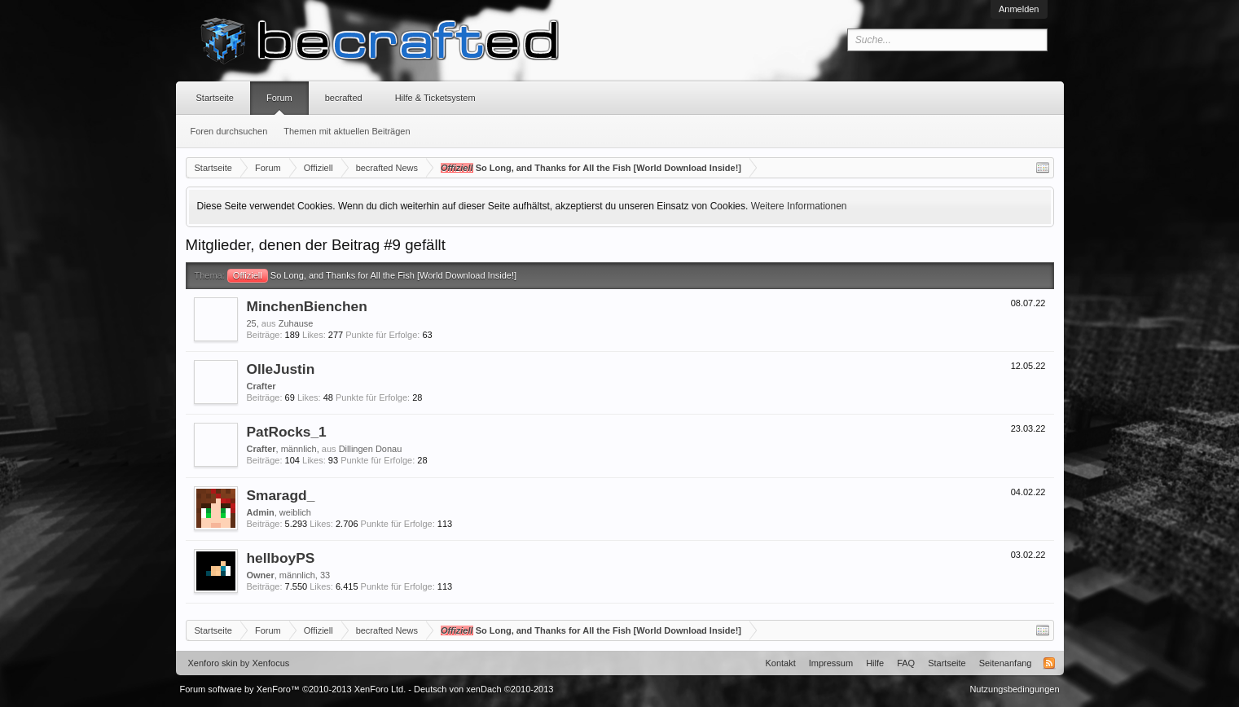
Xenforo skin (213, 663)
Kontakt (780, 663)
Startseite (215, 98)
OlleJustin (281, 369)
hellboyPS (281, 558)
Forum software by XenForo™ (293, 689)
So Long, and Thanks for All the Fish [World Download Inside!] (371, 275)
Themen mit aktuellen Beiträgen (346, 131)
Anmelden (1019, 9)
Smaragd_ (281, 495)
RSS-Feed (1049, 663)
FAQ (906, 663)
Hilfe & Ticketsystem (435, 98)
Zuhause (296, 323)
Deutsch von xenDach (483, 689)
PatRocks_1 (287, 432)
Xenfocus (270, 663)
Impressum (831, 663)
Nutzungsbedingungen (1014, 689)
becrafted (343, 98)
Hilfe (875, 663)
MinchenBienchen (307, 306)
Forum (279, 98)
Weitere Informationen (799, 206)
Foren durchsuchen (229, 131)
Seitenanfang (1005, 663)
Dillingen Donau (370, 449)
